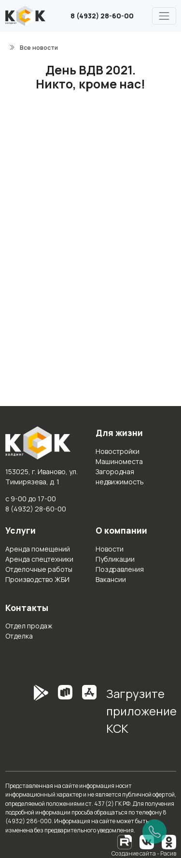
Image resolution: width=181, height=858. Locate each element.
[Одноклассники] (169, 841)
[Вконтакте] (146, 841)
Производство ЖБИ (37, 579)
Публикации (115, 559)
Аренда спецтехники (39, 559)
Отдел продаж (28, 625)
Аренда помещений (37, 548)
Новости (110, 548)
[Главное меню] (164, 15)
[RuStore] (65, 714)
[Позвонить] (154, 831)
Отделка (19, 635)
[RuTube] (125, 841)
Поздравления (120, 569)
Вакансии (111, 579)
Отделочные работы (38, 569)
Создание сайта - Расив (143, 853)
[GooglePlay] (26, 714)
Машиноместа (119, 461)
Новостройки (117, 451)
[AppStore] (89, 714)
